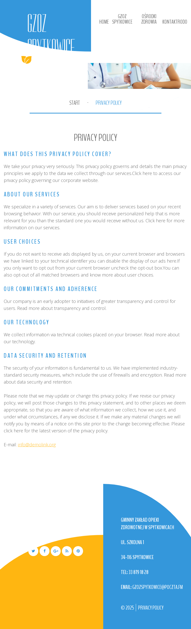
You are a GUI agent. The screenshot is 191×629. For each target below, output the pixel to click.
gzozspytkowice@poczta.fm (157, 587)
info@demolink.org (37, 445)
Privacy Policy (150, 608)
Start (74, 103)
